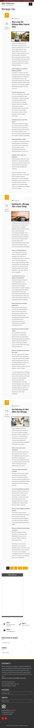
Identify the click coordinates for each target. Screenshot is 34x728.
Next (25, 568)
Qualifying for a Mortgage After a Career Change (20, 205)
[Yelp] (3, 718)
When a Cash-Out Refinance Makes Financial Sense (20, 24)
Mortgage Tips (16, 18)
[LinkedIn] (6, 718)
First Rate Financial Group (7, 5)
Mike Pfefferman (8, 3)
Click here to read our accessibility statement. (14, 678)
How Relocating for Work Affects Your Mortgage (20, 410)
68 (20, 568)
